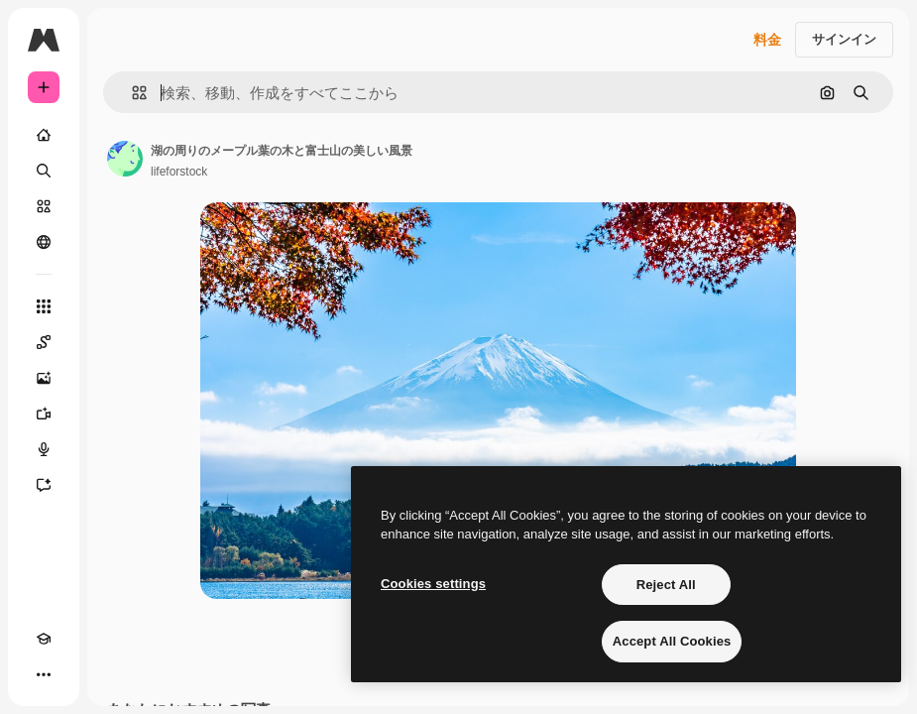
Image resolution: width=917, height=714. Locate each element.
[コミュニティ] (43, 242)
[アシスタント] (43, 485)
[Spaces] (43, 342)
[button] (131, 92)
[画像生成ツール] (43, 378)
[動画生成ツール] (43, 413)
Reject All (666, 584)
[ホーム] (43, 135)
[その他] (43, 674)
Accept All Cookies (672, 641)
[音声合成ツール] (43, 449)
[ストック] (43, 206)
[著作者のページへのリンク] (125, 159)
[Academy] (43, 638)
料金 (767, 40)
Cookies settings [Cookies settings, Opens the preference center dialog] (433, 583)
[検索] (43, 170)
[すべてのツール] (43, 306)
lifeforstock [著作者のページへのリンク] (179, 171)
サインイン (844, 39)
